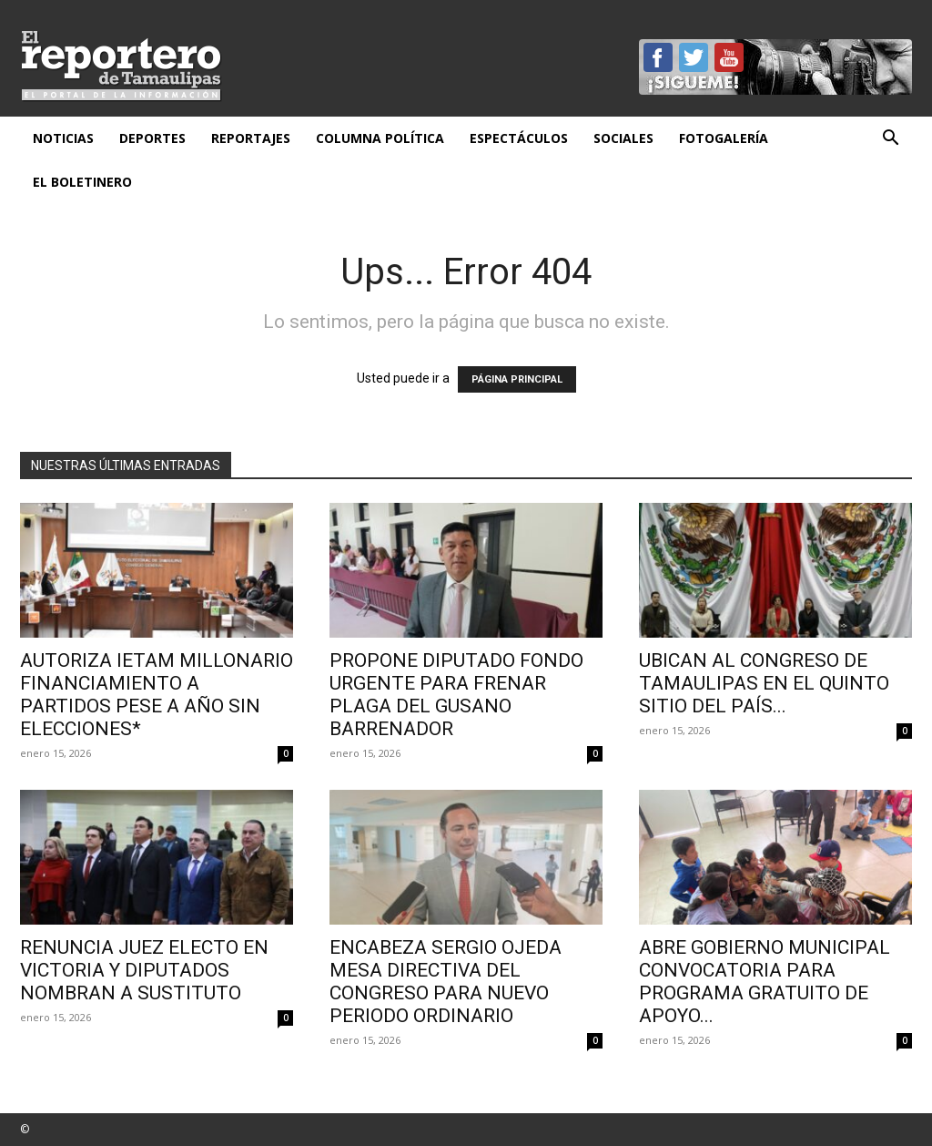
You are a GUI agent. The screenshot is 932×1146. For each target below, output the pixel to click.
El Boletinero (82, 181)
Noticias (63, 138)
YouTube (729, 57)
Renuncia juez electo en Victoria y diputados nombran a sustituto (144, 970)
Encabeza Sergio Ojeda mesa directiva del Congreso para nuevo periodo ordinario (445, 981)
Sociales (623, 138)
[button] (890, 139)
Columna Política (380, 138)
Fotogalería (723, 138)
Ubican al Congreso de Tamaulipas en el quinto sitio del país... (764, 683)
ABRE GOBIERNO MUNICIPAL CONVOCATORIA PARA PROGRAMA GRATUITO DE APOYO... (764, 981)
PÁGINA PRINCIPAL (516, 379)
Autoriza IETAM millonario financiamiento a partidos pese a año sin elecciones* (156, 695)
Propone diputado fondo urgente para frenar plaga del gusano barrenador (456, 695)
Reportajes (250, 138)
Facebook (658, 57)
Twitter (693, 57)
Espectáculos (519, 138)
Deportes (152, 138)
